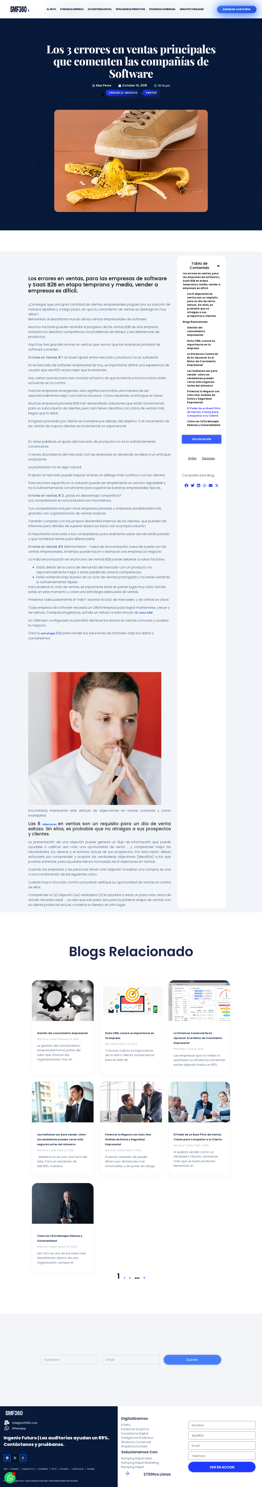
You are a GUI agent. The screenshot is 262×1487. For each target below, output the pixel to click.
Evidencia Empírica (72, 9)
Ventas (151, 92)
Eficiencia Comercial (162, 9)
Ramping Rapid (132, 1467)
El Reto (51, 9)
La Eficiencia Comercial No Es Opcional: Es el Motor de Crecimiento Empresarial (202, 359)
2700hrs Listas (157, 1474)
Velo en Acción (201, 439)
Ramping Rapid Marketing (140, 1463)
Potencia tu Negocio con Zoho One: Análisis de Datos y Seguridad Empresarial (203, 397)
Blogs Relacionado (195, 322)
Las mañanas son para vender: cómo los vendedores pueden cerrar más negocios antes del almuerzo (202, 378)
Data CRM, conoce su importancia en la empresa (201, 344)
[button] (218, 265)
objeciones (50, 824)
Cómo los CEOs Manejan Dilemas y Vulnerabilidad (203, 423)
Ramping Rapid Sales (136, 1458)
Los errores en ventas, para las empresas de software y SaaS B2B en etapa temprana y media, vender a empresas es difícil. (201, 281)
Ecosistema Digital (100, 9)
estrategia (48, 633)
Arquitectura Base (192, 9)
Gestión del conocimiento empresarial (196, 331)
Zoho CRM (145, 612)
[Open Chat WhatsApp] (10, 1477)
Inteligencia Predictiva (130, 9)
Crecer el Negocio (123, 92)
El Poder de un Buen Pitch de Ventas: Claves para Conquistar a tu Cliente (203, 412)
